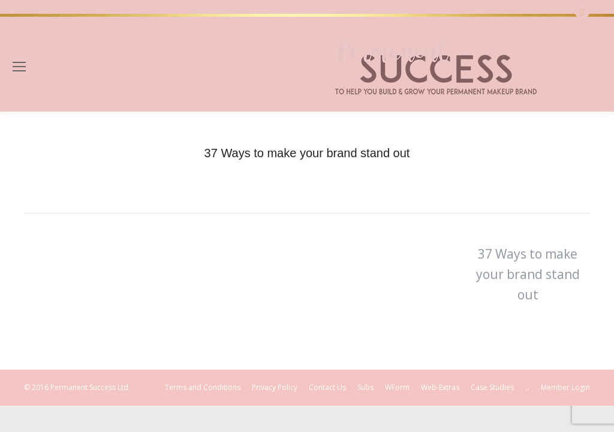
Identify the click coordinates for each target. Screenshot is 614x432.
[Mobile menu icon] (19, 66)
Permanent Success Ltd (89, 387)
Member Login (565, 387)
